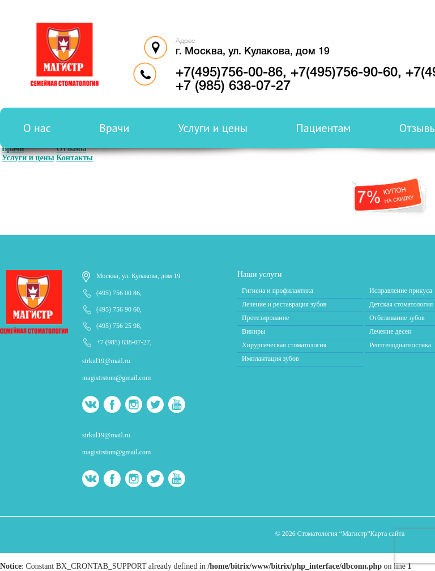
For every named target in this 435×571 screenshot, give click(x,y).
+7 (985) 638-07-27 (123, 342)
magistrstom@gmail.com (116, 378)
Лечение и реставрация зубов (284, 304)
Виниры (253, 331)
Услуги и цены (213, 128)
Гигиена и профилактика (277, 291)
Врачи (114, 128)
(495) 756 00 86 (118, 293)
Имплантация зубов (270, 359)
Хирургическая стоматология (284, 345)
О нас (37, 128)
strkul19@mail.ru (106, 361)
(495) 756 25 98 (118, 326)
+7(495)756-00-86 (229, 73)
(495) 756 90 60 (118, 309)
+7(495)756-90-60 (344, 73)
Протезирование (265, 318)
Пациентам (323, 128)
